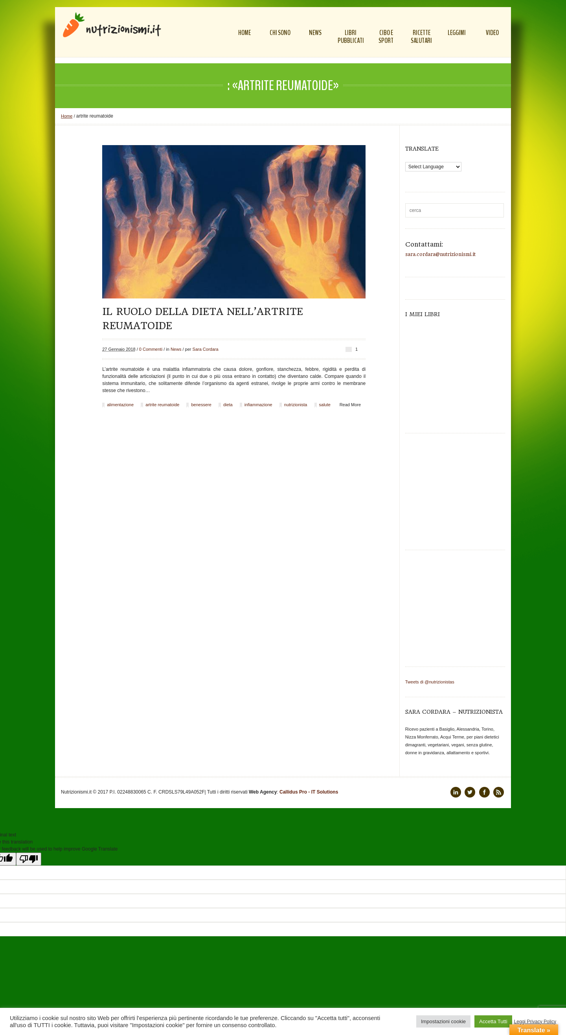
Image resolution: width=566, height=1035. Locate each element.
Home (66, 116)
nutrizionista (295, 404)
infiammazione (258, 404)
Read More (350, 404)
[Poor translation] (28, 859)
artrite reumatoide (162, 404)
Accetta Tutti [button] (493, 1021)
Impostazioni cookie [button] (443, 1021)
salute (325, 404)
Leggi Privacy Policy (535, 1021)
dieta (228, 404)
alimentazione (120, 404)
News (176, 349)
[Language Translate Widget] (433, 166)
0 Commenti (150, 349)
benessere (201, 404)
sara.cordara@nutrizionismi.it (440, 254)
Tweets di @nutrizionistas (429, 682)
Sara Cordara (206, 349)
